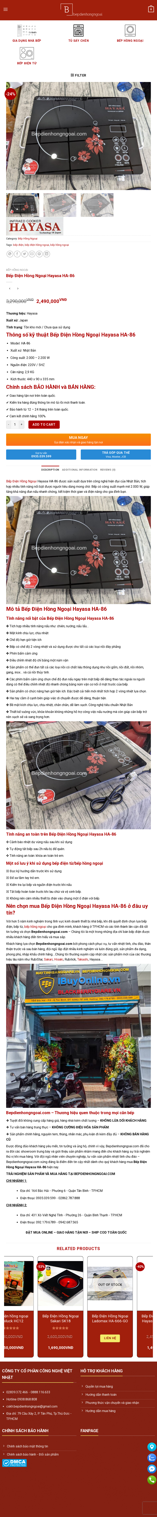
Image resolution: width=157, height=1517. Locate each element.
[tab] (50, 470)
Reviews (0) (108, 469)
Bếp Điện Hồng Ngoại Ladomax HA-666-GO (128, 1318)
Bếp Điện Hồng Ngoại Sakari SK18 (78, 1318)
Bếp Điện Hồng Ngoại (21, 481)
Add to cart (44, 424)
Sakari (48, 959)
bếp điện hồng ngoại (37, 244)
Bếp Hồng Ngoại (27, 238)
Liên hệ (128, 1338)
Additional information (79, 469)
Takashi (82, 959)
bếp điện (18, 244)
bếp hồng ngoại (59, 244)
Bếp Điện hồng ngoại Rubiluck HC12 (28, 1318)
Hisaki (58, 959)
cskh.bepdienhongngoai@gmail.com (31, 1406)
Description (50, 469)
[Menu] (5, 9)
